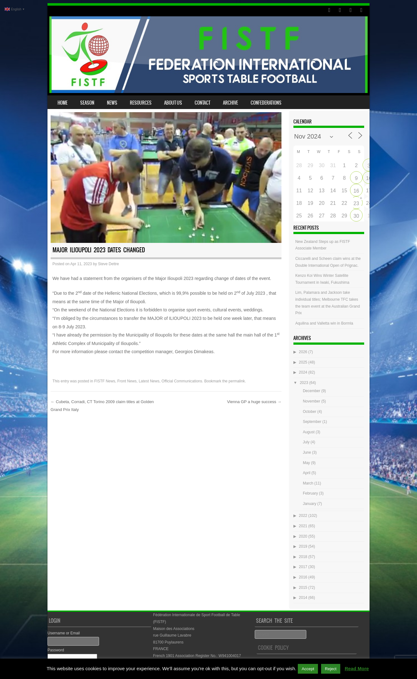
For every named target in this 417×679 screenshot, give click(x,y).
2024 (303, 372)
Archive (230, 102)
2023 (304, 383)
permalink (237, 381)
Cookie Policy (273, 647)
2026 (303, 352)
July (306, 442)
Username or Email (63, 633)
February (310, 493)
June (307, 452)
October (309, 411)
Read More (357, 668)
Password (55, 650)
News (112, 102)
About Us (173, 102)
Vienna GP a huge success (254, 401)
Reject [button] (330, 668)
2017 (303, 567)
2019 (303, 546)
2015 (303, 587)
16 (356, 191)
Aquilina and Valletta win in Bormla (324, 323)
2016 (303, 577)
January (309, 503)
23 (356, 203)
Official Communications (182, 381)
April (306, 473)
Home (63, 102)
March (308, 483)
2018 (303, 557)
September (312, 421)
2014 (303, 597)
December (311, 391)
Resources (141, 102)
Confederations (266, 102)
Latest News (149, 381)
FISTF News (104, 381)
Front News (126, 381)
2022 (303, 515)
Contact (202, 102)
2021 (303, 526)
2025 (303, 362)
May (306, 463)
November (311, 401)
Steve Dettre (108, 264)
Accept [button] (308, 668)
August (308, 432)
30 (356, 216)
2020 (303, 536)
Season (87, 102)
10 (369, 178)
